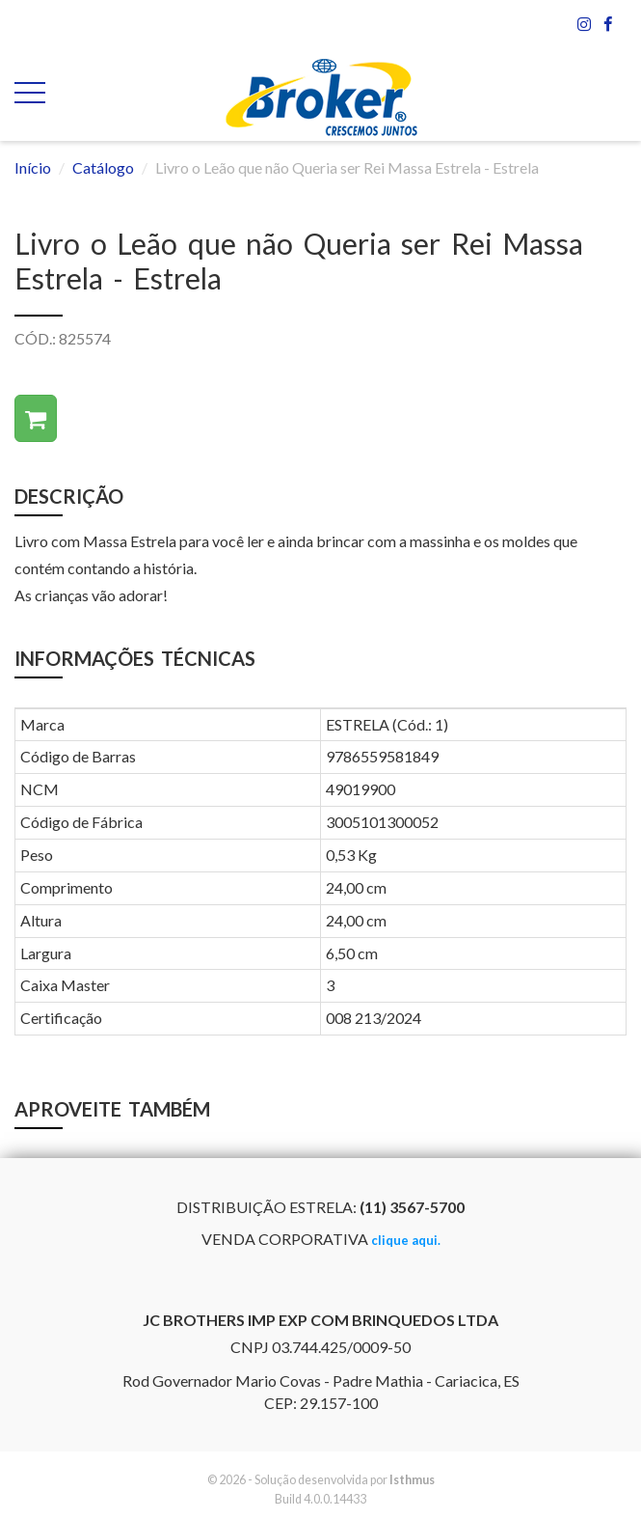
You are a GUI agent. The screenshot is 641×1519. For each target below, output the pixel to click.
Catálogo (103, 167)
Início (32, 167)
